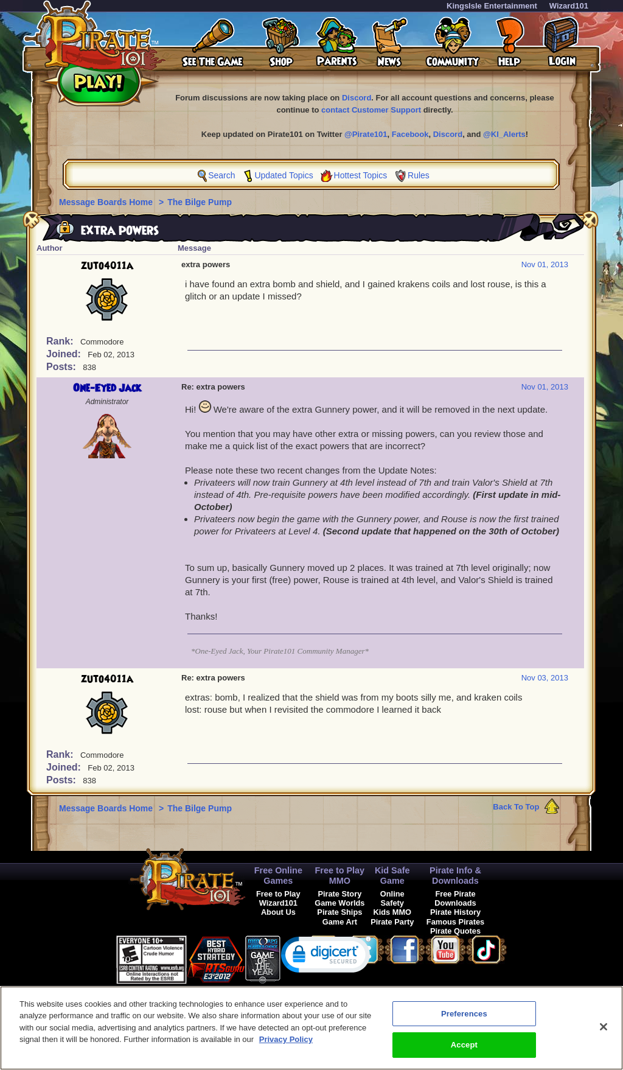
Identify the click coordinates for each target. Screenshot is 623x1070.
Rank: (61, 341)
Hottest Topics (361, 175)
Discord (356, 97)
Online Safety (392, 898)
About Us (278, 912)
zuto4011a (107, 266)
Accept (464, 1051)
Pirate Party (392, 921)
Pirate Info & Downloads (455, 875)
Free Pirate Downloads (455, 898)
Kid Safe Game (392, 875)
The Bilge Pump (199, 202)
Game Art (339, 921)
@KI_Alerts (504, 134)
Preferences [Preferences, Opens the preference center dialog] (464, 1019)
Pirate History (455, 912)
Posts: (62, 367)
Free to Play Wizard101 (278, 898)
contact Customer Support (371, 109)
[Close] (603, 1032)
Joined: (64, 354)
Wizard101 (568, 5)
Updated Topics (283, 175)
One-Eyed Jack (107, 388)
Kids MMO (392, 912)
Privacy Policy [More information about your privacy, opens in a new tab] (286, 1046)
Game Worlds (339, 902)
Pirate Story (339, 893)
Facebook (410, 134)
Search (221, 175)
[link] (326, 957)
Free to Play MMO (340, 875)
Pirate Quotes (455, 930)
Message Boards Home (107, 202)
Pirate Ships (339, 912)
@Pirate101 (366, 134)
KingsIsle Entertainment (492, 5)
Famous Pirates (455, 921)
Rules (419, 175)
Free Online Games (278, 875)
